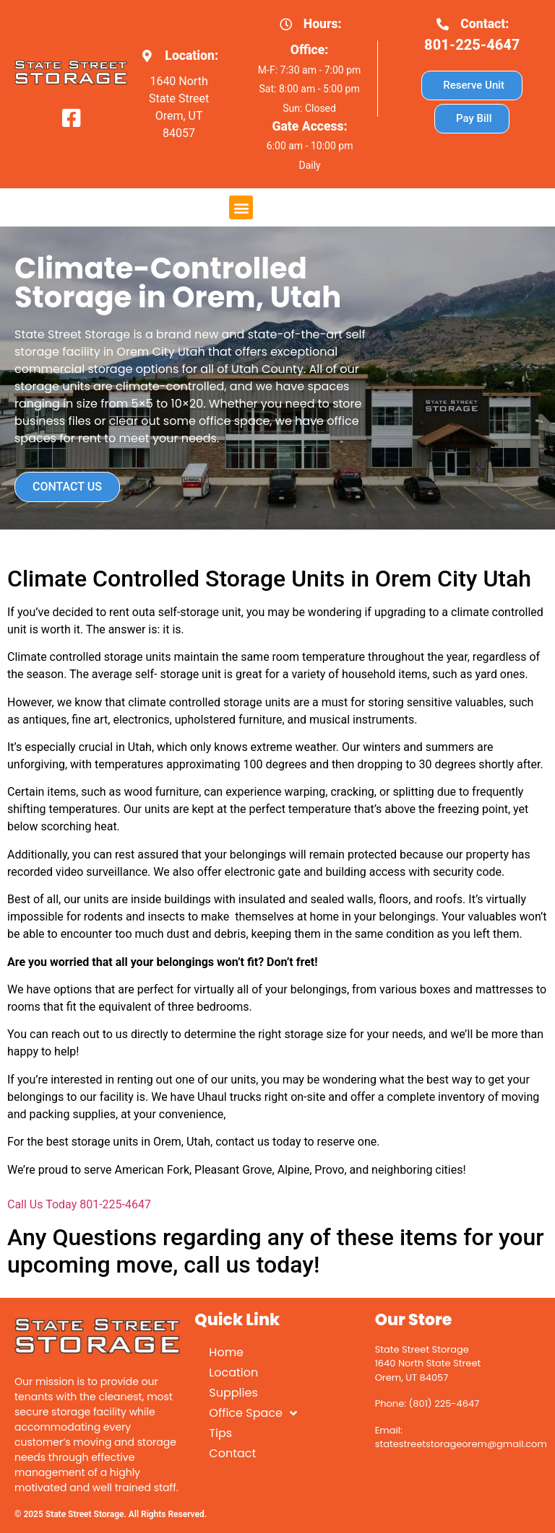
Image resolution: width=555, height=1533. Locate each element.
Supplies (233, 1392)
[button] (241, 207)
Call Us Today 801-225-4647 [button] (79, 1204)
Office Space (253, 1413)
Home (226, 1352)
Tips (220, 1433)
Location (233, 1372)
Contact (232, 1453)
